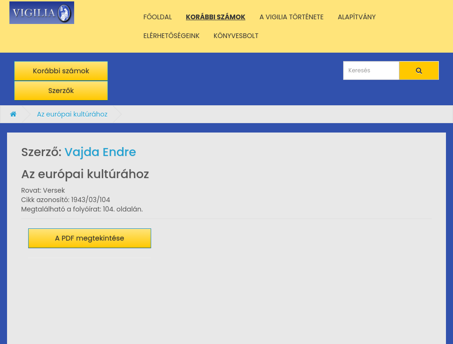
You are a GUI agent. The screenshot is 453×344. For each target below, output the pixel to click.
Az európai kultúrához (72, 114)
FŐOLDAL (158, 17)
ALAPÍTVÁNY (357, 17)
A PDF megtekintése (89, 238)
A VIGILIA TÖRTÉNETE (292, 17)
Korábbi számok (61, 71)
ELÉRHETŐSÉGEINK (172, 35)
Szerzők (61, 90)
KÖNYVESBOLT (236, 35)
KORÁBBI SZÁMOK (216, 17)
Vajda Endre (100, 152)
